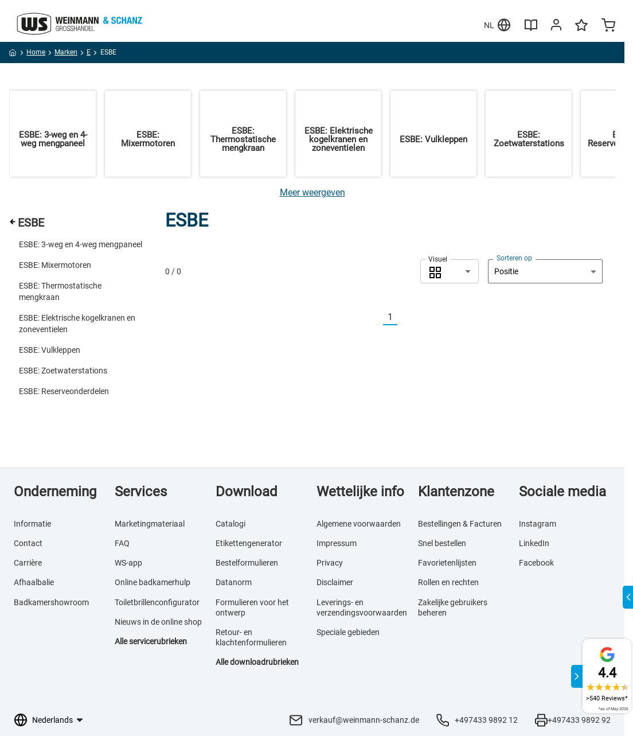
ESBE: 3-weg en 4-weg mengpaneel (80, 244)
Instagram (537, 523)
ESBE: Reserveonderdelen (64, 391)
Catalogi (230, 523)
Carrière (28, 562)
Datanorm (234, 582)
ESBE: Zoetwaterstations (63, 370)
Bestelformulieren (247, 562)
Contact (28, 543)
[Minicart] (608, 26)
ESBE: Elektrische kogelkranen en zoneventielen (77, 323)
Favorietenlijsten (447, 562)
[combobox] (449, 271)
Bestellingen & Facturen (460, 523)
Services (141, 492)
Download (247, 492)
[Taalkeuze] (57, 720)
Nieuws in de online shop (158, 621)
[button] (449, 271)
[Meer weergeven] (312, 192)
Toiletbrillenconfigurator (157, 602)
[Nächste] (404, 317)
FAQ (122, 543)
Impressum (336, 543)
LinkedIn (534, 543)
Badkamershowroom (51, 602)
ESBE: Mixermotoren (55, 265)
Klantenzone (456, 492)
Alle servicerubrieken (151, 641)
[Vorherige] (376, 317)
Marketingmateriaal (150, 523)
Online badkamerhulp (152, 582)
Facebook (536, 562)
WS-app (128, 562)
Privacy (329, 562)
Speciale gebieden (348, 632)
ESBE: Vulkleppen (49, 350)
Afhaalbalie (34, 582)
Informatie (32, 523)
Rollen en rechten (448, 582)
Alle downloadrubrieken (257, 662)
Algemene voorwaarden (358, 523)
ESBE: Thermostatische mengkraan (60, 291)
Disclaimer (334, 582)
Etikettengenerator (249, 543)
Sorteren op (514, 258)
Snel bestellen (442, 543)
